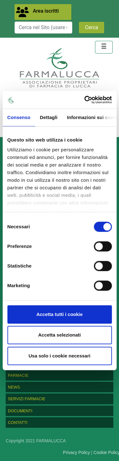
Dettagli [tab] (48, 117)
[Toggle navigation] (104, 47)
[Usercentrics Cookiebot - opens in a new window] (85, 100)
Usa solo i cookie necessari (60, 355)
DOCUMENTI (20, 410)
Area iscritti (46, 11)
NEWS (14, 387)
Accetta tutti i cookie (59, 314)
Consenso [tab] (18, 117)
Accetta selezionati (59, 335)
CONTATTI (17, 422)
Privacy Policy (76, 452)
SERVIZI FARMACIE (26, 398)
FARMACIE (18, 375)
